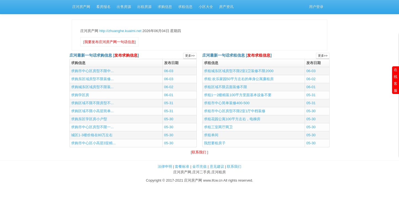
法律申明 (165, 166)
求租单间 (211, 135)
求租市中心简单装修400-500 (227, 103)
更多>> (190, 55)
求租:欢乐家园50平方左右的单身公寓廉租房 (239, 79)
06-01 (168, 95)
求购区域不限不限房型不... (92, 103)
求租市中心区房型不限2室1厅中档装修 (234, 111)
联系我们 (199, 152)
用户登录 (316, 7)
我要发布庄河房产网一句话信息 (109, 42)
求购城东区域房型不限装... (92, 87)
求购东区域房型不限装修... (92, 79)
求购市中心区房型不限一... (92, 127)
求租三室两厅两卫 (218, 127)
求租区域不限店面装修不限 (225, 87)
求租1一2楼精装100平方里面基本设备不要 (237, 95)
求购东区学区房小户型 (89, 119)
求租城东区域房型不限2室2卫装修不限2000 (238, 71)
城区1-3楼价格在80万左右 (92, 135)
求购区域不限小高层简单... (92, 111)
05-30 (168, 119)
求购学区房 (80, 95)
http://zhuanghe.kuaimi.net (120, 31)
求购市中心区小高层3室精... (93, 143)
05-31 (168, 103)
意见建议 (217, 166)
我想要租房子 (215, 143)
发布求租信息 (258, 55)
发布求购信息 (126, 55)
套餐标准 (182, 166)
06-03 (168, 71)
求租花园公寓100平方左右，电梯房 (232, 119)
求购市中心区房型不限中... (92, 71)
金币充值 (199, 166)
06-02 (168, 87)
